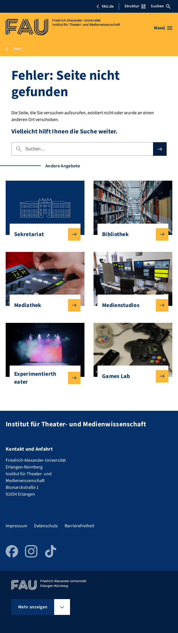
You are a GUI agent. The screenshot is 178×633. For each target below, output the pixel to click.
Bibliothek (130, 234)
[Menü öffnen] (163, 28)
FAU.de (105, 6)
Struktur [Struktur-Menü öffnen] (134, 6)
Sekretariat (42, 234)
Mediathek (42, 305)
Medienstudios (130, 305)
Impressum (16, 526)
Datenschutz (46, 526)
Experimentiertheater (42, 378)
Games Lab (130, 376)
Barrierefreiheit (79, 526)
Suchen (161, 6)
